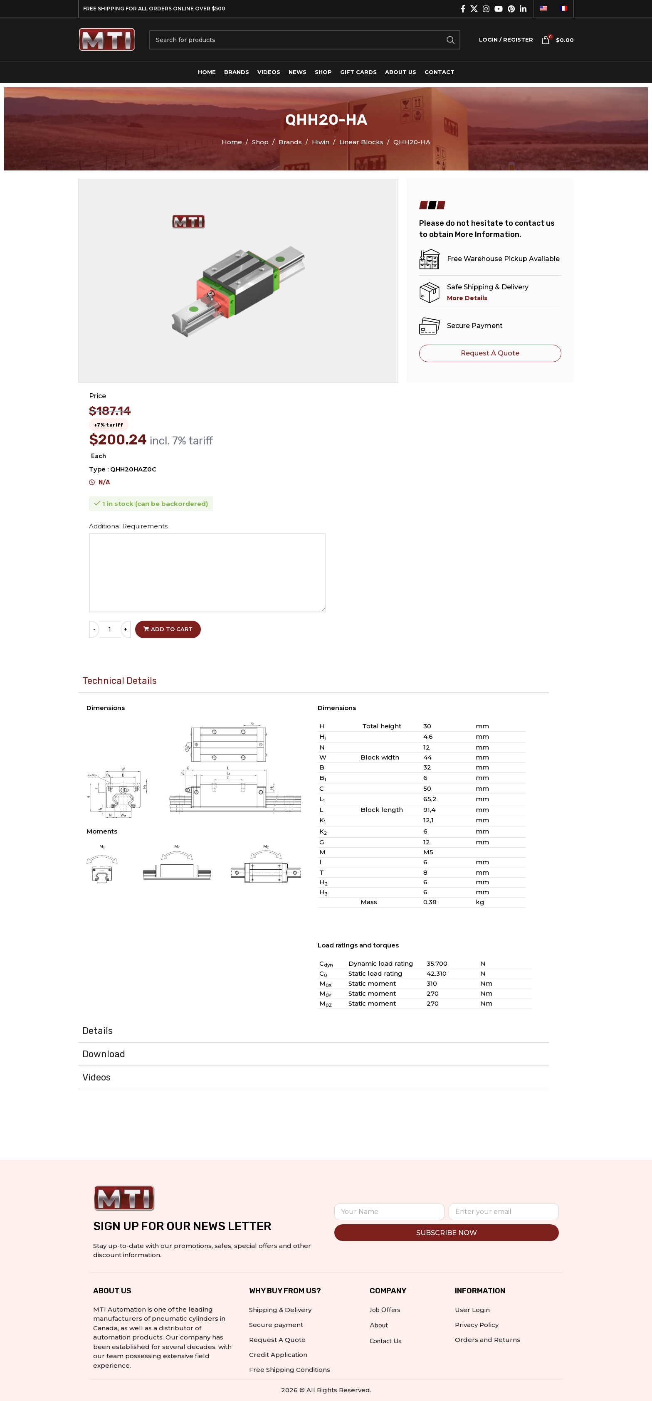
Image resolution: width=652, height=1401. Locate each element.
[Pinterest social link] (511, 8)
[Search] (304, 39)
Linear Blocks (362, 142)
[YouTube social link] (498, 8)
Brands (291, 142)
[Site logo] (107, 39)
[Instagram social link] (486, 8)
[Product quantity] (110, 629)
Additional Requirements (129, 526)
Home (233, 142)
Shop (261, 142)
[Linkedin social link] (523, 8)
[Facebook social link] (463, 8)
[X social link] (474, 8)
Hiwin (321, 142)
